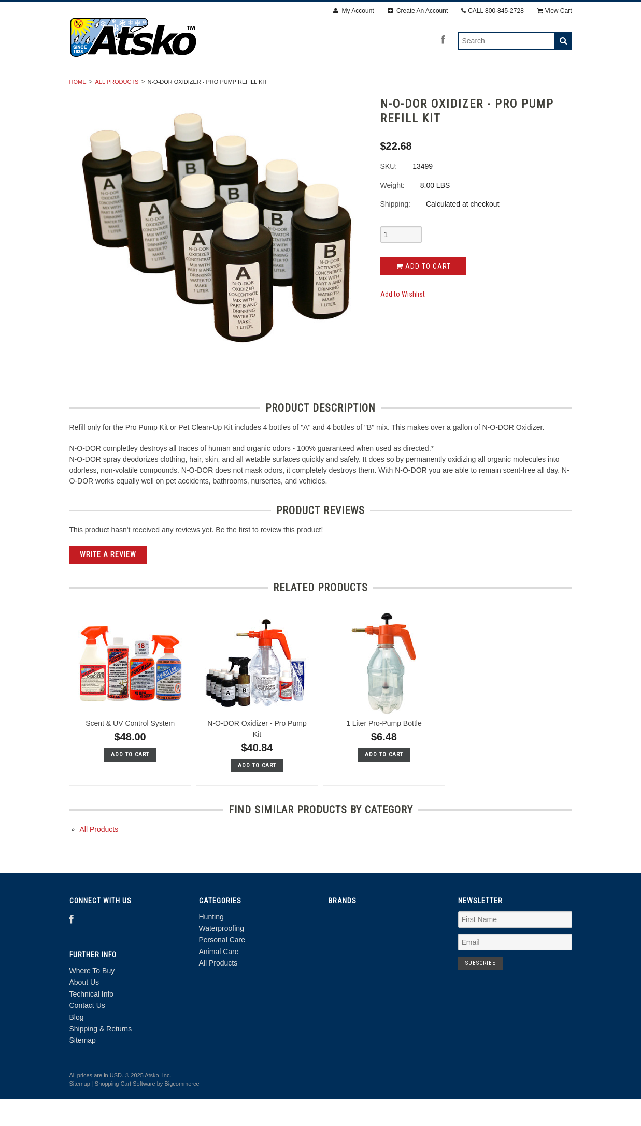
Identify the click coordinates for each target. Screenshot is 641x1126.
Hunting (170, 86)
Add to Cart (423, 293)
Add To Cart (130, 782)
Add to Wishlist (402, 322)
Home (78, 109)
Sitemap (82, 1068)
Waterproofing (236, 86)
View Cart (554, 10)
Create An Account (418, 10)
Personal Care (316, 86)
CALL (492, 10)
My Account (353, 10)
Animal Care (389, 86)
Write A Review (108, 582)
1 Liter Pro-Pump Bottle (384, 751)
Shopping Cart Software (125, 1111)
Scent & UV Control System (130, 751)
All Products (461, 86)
